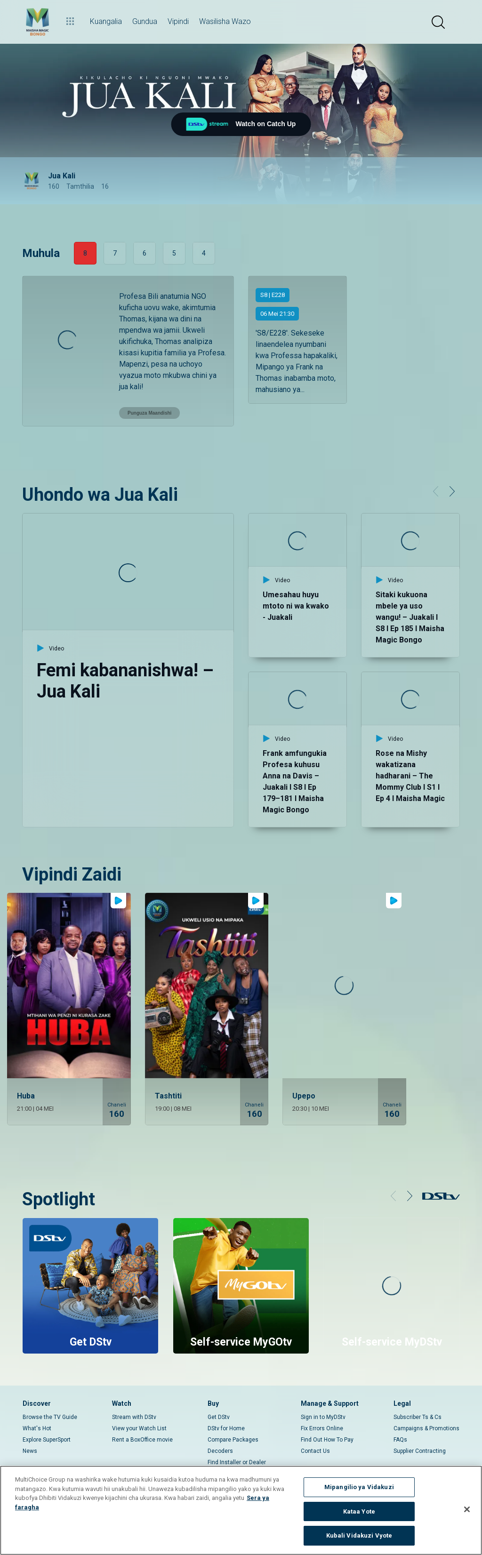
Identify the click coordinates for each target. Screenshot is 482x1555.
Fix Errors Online (322, 1409)
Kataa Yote (359, 1511)
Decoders (220, 1432)
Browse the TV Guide (50, 1398)
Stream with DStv (134, 1398)
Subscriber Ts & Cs (418, 1398)
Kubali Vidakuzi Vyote (359, 1535)
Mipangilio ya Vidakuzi (359, 1487)
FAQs (400, 1421)
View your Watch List (139, 1409)
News (30, 1432)
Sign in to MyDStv (323, 1398)
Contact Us (315, 1432)
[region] (241, 1510)
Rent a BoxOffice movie (142, 1421)
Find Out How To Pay (327, 1421)
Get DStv (219, 1398)
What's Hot (37, 1409)
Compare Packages (233, 1421)
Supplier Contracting (420, 1432)
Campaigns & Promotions (426, 1409)
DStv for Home (226, 1409)
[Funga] (467, 1509)
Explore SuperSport (47, 1421)
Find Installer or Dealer (237, 1443)
